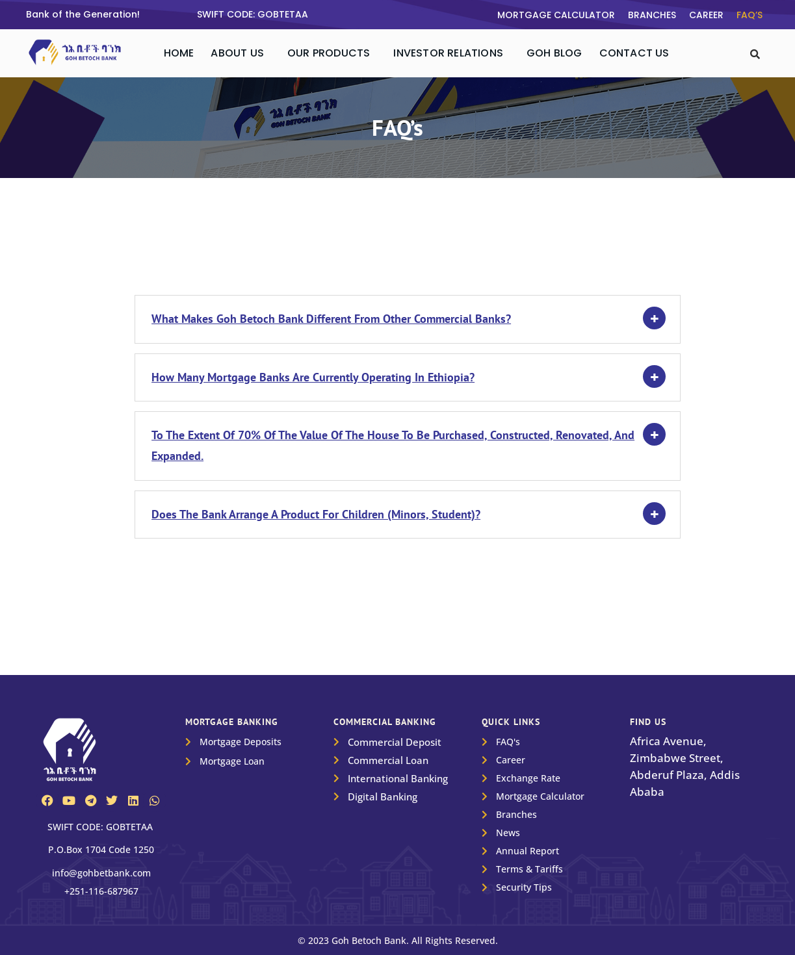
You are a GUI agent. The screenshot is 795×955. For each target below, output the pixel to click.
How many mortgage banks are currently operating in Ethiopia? (313, 377)
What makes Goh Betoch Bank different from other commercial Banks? (331, 318)
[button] (240, 53)
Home (179, 52)
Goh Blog (554, 52)
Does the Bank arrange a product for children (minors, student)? (315, 514)
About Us (237, 52)
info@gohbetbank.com (101, 873)
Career (706, 14)
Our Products (328, 52)
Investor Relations (448, 52)
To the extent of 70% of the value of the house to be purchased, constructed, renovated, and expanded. (392, 445)
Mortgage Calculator (556, 14)
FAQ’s (749, 14)
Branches (652, 14)
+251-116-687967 (101, 891)
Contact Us (634, 52)
